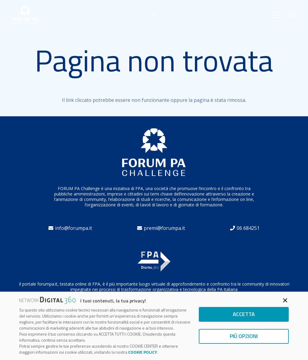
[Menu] (276, 15)
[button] (292, 15)
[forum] (25, 15)
